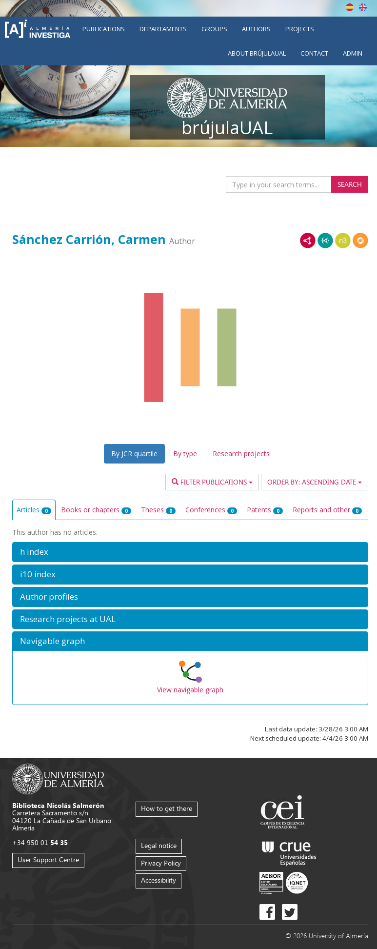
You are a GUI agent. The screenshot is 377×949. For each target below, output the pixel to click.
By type (185, 453)
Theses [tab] (158, 509)
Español (350, 7)
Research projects (241, 453)
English (363, 7)
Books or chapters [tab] (96, 509)
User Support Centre (48, 859)
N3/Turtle (343, 240)
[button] (190, 552)
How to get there (166, 808)
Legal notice (159, 845)
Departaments (163, 28)
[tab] (190, 552)
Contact (314, 53)
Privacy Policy (161, 863)
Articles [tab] (34, 509)
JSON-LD (325, 240)
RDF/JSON (360, 240)
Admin (352, 53)
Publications (103, 28)
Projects (299, 28)
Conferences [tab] (211, 509)
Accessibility (158, 880)
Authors (256, 28)
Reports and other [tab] (327, 509)
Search (349, 184)
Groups (214, 28)
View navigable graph (190, 689)
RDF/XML (308, 240)
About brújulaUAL (257, 53)
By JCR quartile (134, 453)
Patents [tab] (265, 509)
